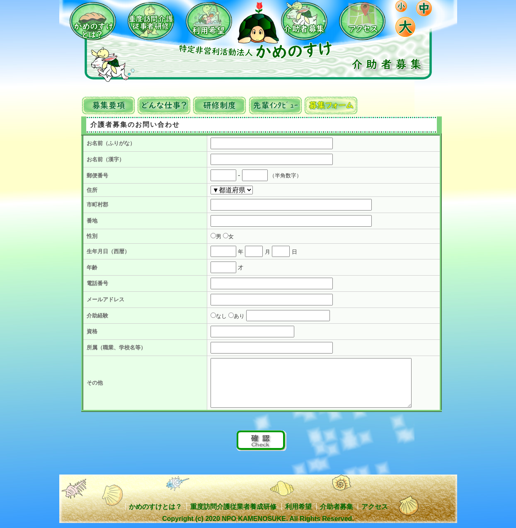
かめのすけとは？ (155, 506)
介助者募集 (336, 506)
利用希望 (298, 506)
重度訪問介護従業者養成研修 (233, 506)
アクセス (374, 506)
